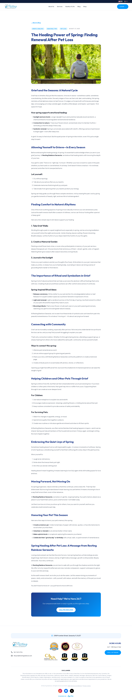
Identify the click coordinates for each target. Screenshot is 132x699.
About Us (51, 6)
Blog (79, 6)
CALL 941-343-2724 (66, 610)
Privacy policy (87, 686)
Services (59, 6)
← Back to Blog (36, 22)
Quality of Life (70, 6)
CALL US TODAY (112, 652)
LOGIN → (123, 6)
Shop (85, 6)
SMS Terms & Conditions (75, 686)
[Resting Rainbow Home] (11, 6)
